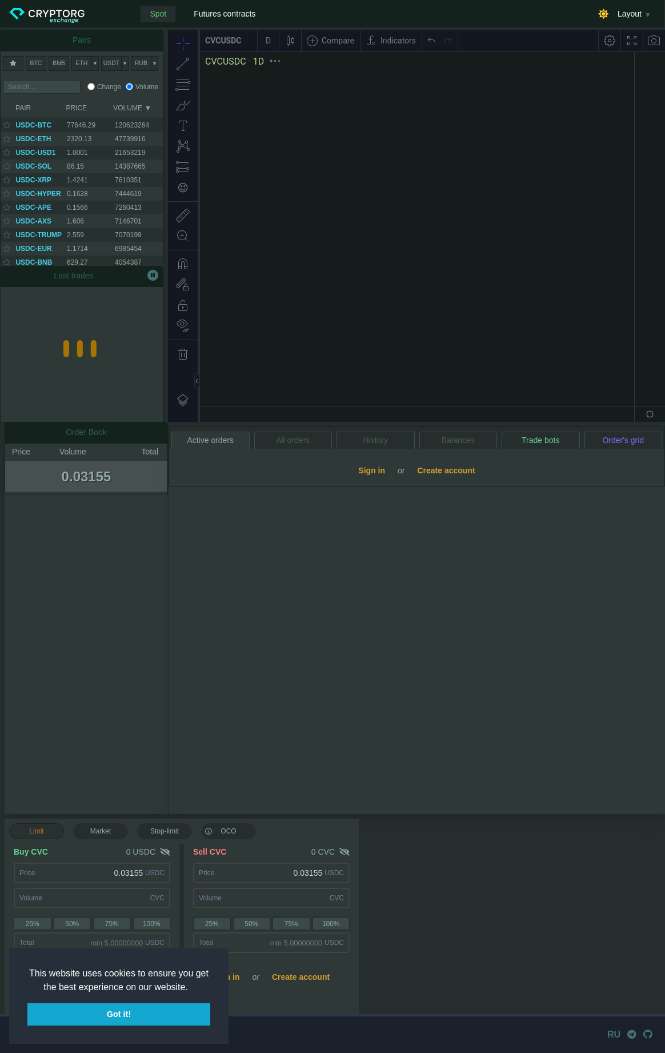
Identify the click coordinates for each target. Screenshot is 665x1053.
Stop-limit (164, 831)
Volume (146, 87)
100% (152, 924)
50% (72, 924)
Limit (36, 831)
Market (100, 831)
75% (112, 924)
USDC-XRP (33, 180)
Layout (630, 13)
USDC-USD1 (35, 153)
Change (109, 87)
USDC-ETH (33, 139)
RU (613, 1034)
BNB (59, 63)
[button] (192, 988)
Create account (301, 977)
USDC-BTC (33, 125)
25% (32, 924)
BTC (36, 63)
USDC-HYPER (38, 194)
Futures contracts (224, 13)
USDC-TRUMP (38, 235)
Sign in (226, 977)
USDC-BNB (33, 262)
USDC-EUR (33, 249)
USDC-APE (33, 208)
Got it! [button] (119, 1014)
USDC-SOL (33, 166)
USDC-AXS (33, 221)
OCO (221, 830)
